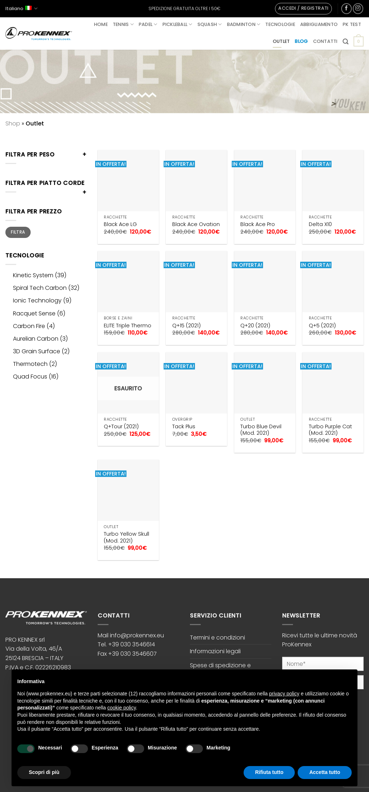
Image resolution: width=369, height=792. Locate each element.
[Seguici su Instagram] (358, 8)
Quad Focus (30, 376)
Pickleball (177, 24)
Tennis (123, 24)
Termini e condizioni (217, 637)
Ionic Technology (37, 300)
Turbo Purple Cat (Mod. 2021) (330, 430)
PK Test (352, 24)
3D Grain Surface (36, 351)
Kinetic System (33, 275)
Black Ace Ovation (196, 224)
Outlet (281, 41)
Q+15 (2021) (186, 325)
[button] (303, 8)
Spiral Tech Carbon (40, 288)
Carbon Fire (29, 326)
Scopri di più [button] (44, 772)
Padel (148, 24)
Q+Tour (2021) (121, 426)
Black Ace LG (120, 224)
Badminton (244, 24)
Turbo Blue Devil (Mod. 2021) (260, 430)
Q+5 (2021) (322, 325)
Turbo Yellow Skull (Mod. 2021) (126, 537)
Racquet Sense (34, 313)
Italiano (21, 8)
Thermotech (30, 364)
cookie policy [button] (121, 708)
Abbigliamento (319, 24)
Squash (209, 24)
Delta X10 (320, 224)
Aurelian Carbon (35, 339)
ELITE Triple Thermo (127, 325)
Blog (301, 41)
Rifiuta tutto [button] (269, 772)
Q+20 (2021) (255, 325)
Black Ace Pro (257, 224)
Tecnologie (280, 24)
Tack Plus (183, 426)
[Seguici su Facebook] (346, 8)
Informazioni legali (215, 651)
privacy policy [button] (284, 693)
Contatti (325, 41)
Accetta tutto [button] (324, 772)
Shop (12, 123)
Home (101, 24)
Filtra (18, 232)
